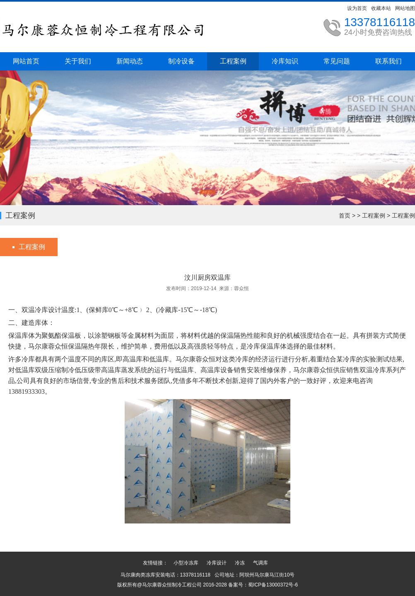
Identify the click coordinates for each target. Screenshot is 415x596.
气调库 (260, 563)
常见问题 (336, 61)
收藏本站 (381, 8)
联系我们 (388, 61)
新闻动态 (129, 61)
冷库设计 (217, 563)
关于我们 (78, 61)
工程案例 (233, 61)
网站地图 (405, 8)
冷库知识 (285, 61)
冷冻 (240, 563)
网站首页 (26, 61)
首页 (344, 215)
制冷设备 (181, 61)
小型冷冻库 (186, 563)
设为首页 (357, 8)
